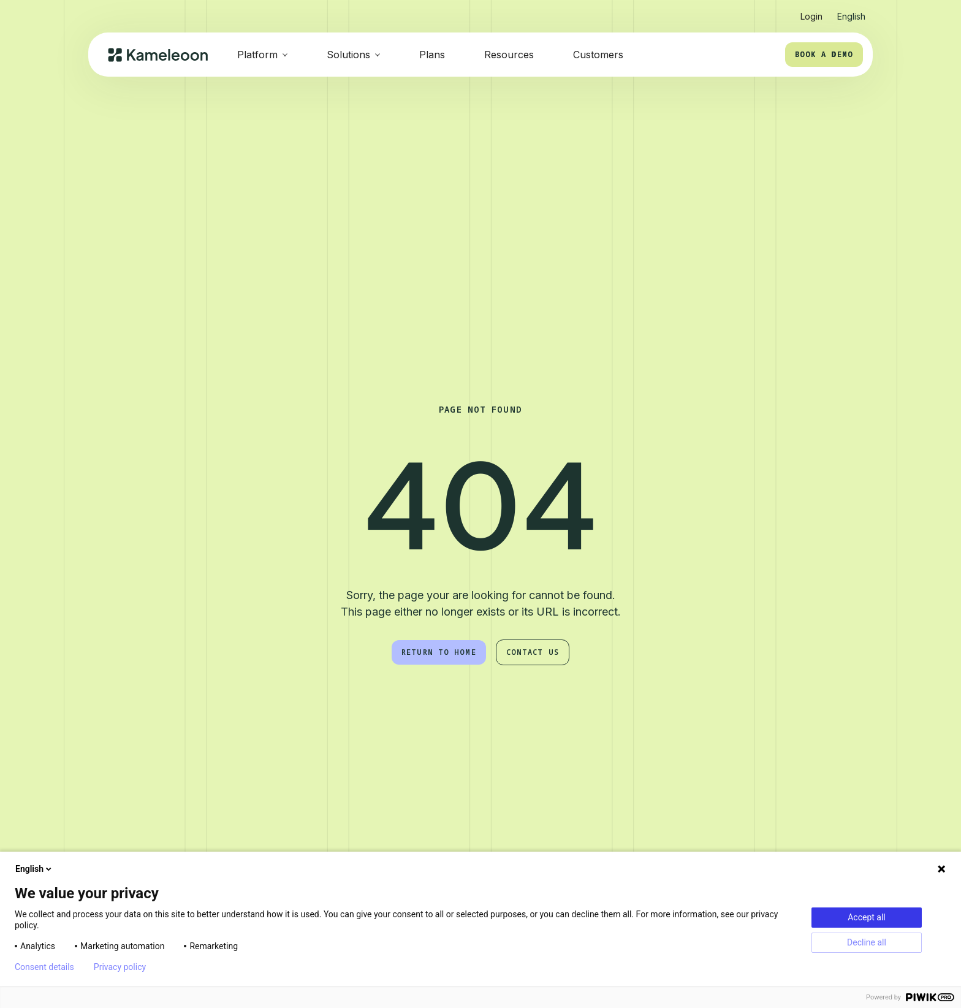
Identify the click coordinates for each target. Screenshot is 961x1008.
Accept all (867, 917)
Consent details (44, 967)
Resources (509, 54)
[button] (851, 11)
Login (811, 16)
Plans (432, 54)
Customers (598, 54)
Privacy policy (120, 967)
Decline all (866, 942)
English (34, 869)
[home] (158, 55)
